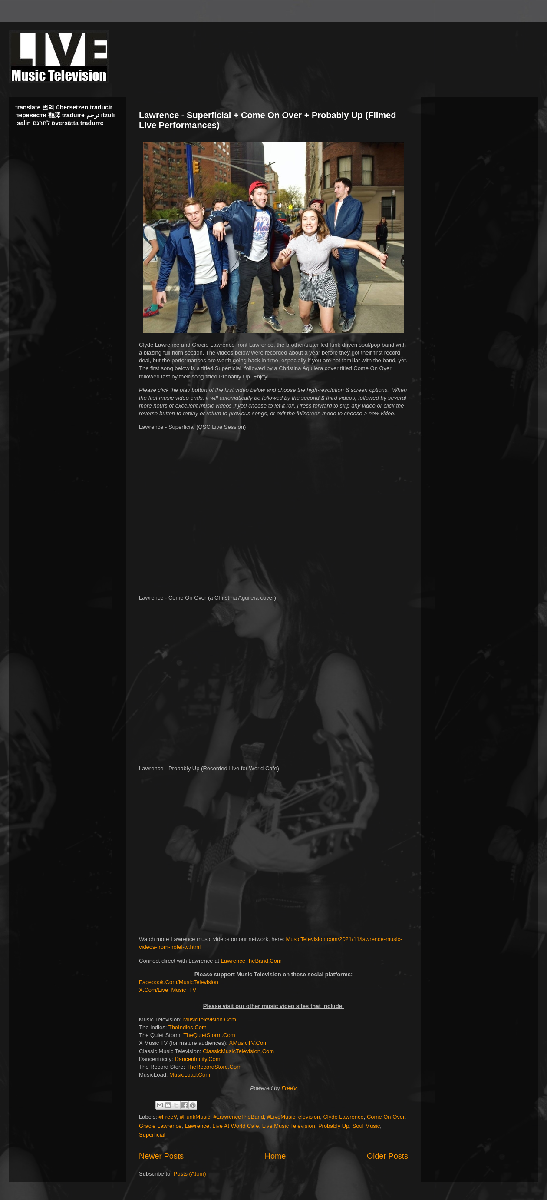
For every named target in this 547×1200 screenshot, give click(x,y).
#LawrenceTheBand (239, 1117)
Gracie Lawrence (160, 1126)
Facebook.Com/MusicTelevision (178, 982)
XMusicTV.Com (248, 1043)
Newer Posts (161, 1156)
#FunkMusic (195, 1117)
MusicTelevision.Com (209, 1019)
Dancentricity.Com (197, 1059)
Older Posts (387, 1156)
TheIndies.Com (187, 1027)
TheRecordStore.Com (214, 1067)
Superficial (152, 1134)
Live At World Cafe (235, 1126)
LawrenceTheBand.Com (251, 961)
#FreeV (168, 1117)
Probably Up (333, 1126)
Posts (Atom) (190, 1173)
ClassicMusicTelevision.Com (238, 1051)
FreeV (289, 1088)
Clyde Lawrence (343, 1117)
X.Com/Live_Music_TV (167, 990)
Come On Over (386, 1117)
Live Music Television (288, 1126)
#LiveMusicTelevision (293, 1117)
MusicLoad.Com (189, 1074)
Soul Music (366, 1126)
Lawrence (197, 1126)
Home (275, 1156)
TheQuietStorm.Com (209, 1035)
